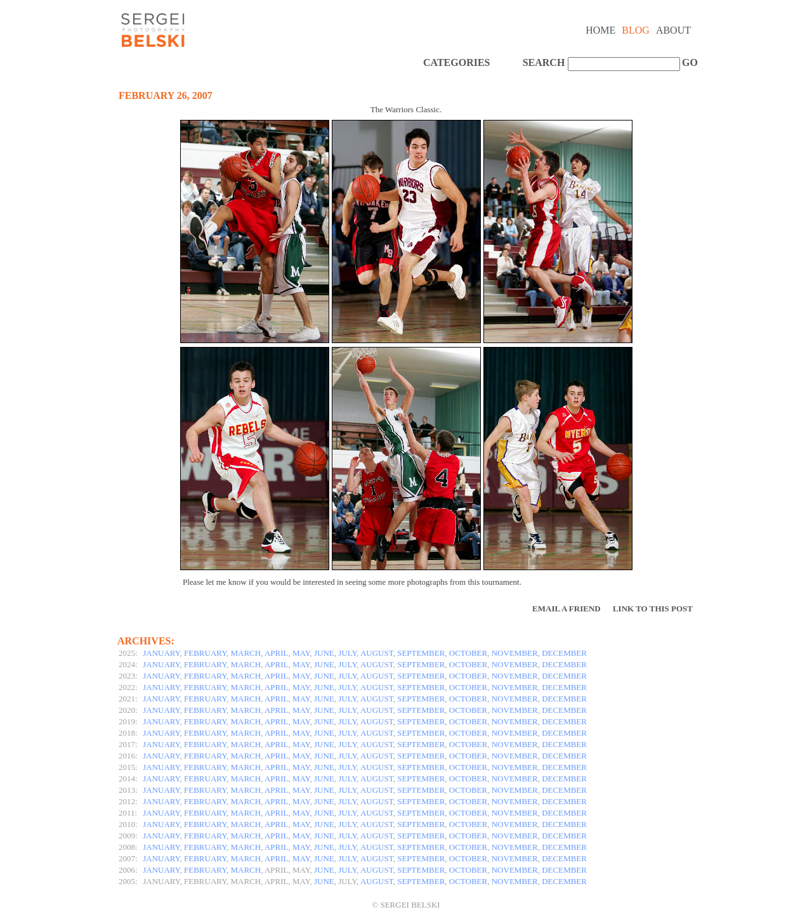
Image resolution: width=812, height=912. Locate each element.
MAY (301, 653)
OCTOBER (468, 653)
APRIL (277, 653)
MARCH (246, 653)
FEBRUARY (205, 653)
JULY (347, 653)
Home (600, 30)
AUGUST (376, 653)
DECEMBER (564, 653)
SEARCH (544, 62)
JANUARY (161, 653)
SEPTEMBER (421, 653)
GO (688, 62)
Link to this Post (653, 608)
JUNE (324, 653)
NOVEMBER (515, 653)
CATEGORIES (456, 62)
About (673, 30)
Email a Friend (566, 608)
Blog (636, 30)
